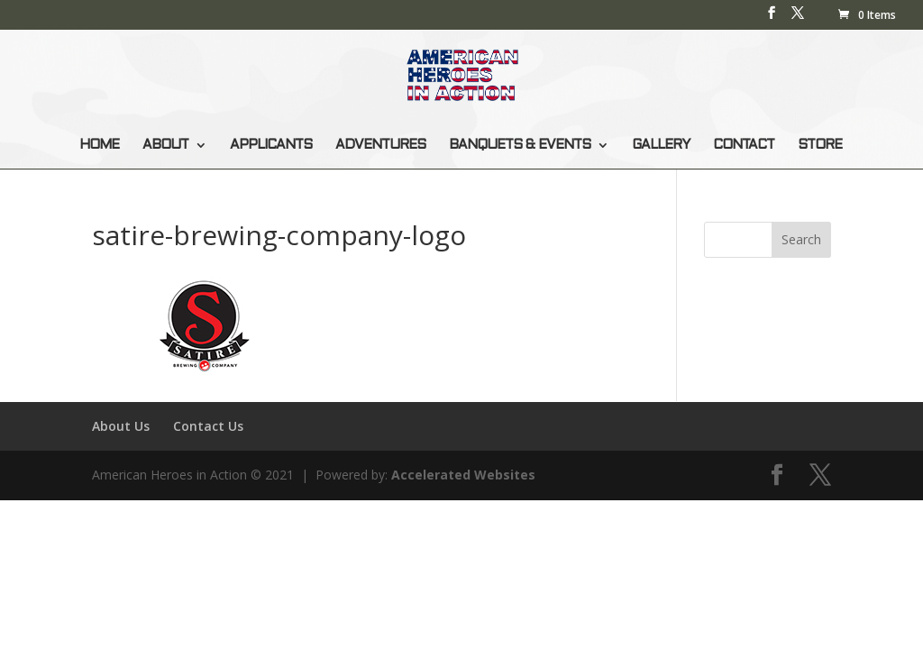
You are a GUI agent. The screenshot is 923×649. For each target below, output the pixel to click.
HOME (99, 145)
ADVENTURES (380, 145)
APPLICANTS (271, 145)
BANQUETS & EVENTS (519, 145)
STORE (820, 145)
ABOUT (165, 145)
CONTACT (743, 145)
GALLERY (661, 145)
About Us (121, 425)
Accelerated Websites (463, 474)
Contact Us (208, 425)
